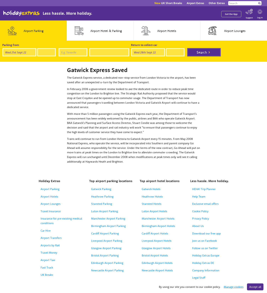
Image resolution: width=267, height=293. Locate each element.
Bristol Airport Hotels (155, 255)
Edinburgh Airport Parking (107, 263)
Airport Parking (50, 189)
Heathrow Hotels (152, 196)
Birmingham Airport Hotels (158, 226)
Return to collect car (144, 45)
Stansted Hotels (151, 204)
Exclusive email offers (205, 204)
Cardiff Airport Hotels (155, 233)
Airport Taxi (48, 260)
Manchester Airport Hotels (158, 218)
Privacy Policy (200, 218)
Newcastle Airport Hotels (157, 270)
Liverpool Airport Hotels (156, 240)
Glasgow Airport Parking (106, 248)
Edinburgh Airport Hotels (157, 263)
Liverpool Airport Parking (106, 240)
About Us (198, 226)
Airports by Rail (50, 245)
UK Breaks (47, 274)
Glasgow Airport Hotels (156, 248)
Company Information (205, 270)
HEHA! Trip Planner (204, 189)
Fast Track (47, 267)
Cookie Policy (200, 211)
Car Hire (46, 230)
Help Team (198, 196)
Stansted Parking (101, 204)
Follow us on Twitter (205, 248)
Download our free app (206, 233)
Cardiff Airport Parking (105, 233)
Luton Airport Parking (104, 211)
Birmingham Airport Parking (108, 226)
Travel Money (49, 252)
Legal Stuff (198, 277)
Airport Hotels (49, 196)
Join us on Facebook (204, 240)
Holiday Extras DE (203, 263)
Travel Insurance (51, 211)
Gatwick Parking (101, 189)
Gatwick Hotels (151, 189)
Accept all (255, 287)
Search (202, 52)
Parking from (10, 45)
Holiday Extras (21, 13)
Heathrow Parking (102, 196)
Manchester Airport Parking (108, 218)
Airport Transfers (51, 238)
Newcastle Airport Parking (107, 270)
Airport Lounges (50, 204)
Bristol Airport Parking (105, 255)
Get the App (231, 14)
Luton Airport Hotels (154, 211)
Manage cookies (233, 287)
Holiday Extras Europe (205, 255)
